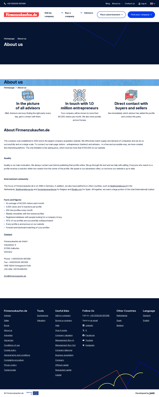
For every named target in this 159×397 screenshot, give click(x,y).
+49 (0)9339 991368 (16, 3)
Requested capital (63, 370)
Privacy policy (10, 365)
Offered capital (61, 365)
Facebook (90, 335)
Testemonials (10, 370)
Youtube (89, 340)
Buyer (6, 325)
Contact (8, 234)
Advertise (8, 335)
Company (59, 360)
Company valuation (64, 335)
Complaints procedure (14, 360)
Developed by (145, 393)
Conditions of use (12, 345)
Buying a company (63, 320)
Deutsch (147, 315)
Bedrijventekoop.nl (118, 186)
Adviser (7, 315)
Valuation (41, 320)
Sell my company (63, 315)
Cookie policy (10, 350)
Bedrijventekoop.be (24, 189)
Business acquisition (64, 355)
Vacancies (8, 340)
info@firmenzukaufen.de (15, 276)
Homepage (9, 38)
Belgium (120, 325)
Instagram (89, 345)
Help (57, 325)
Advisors (88, 13)
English (146, 320)
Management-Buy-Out (65, 345)
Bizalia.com (77, 189)
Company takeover (63, 350)
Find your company (140, 14)
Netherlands (122, 315)
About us (116, 3)
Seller (6, 320)
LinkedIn (89, 325)
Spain (119, 320)
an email (94, 320)
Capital (58, 375)
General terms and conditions (17, 355)
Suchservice (42, 315)
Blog (108, 3)
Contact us (130, 3)
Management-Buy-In (64, 340)
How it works (61, 330)
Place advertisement (110, 14)
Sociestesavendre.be (47, 189)
